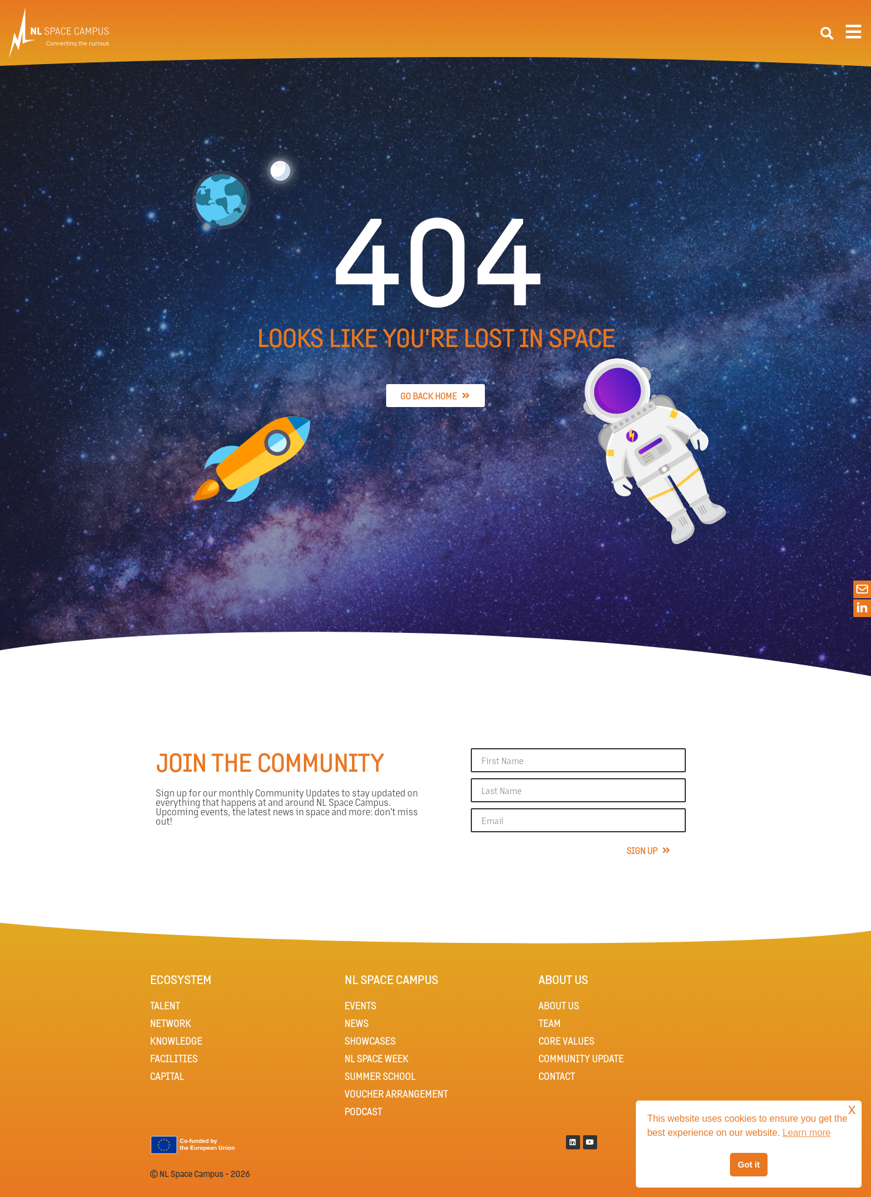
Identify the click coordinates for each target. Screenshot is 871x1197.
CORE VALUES (566, 1041)
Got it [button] (749, 1164)
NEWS (356, 1023)
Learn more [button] (807, 1133)
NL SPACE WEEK (376, 1058)
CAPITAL (167, 1076)
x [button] (852, 1109)
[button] (827, 33)
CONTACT (556, 1076)
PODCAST (363, 1111)
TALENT (165, 1005)
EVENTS (360, 1005)
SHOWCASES (370, 1041)
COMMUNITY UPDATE (581, 1058)
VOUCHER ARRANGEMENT (396, 1094)
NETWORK (170, 1023)
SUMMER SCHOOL (380, 1076)
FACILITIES (173, 1058)
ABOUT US (558, 1005)
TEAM (549, 1023)
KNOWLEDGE (176, 1041)
